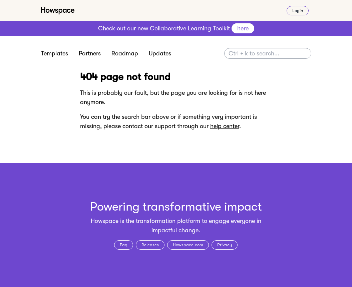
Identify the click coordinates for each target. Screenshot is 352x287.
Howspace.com (188, 244)
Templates (54, 53)
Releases (150, 244)
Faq (123, 244)
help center (224, 126)
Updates (160, 53)
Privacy (224, 244)
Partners (90, 53)
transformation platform (168, 221)
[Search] (267, 53)
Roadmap (124, 53)
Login (297, 10)
